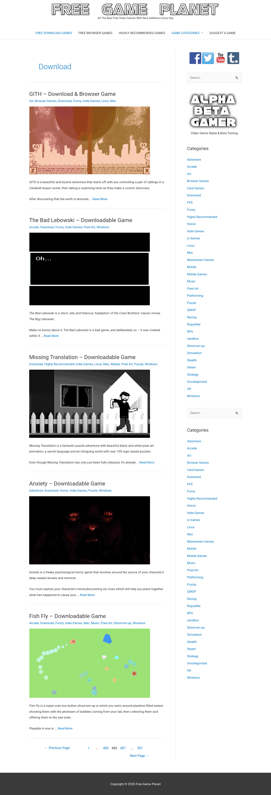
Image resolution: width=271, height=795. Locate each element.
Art (31, 101)
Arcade (34, 227)
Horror (64, 490)
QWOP (191, 309)
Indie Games (92, 101)
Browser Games (46, 101)
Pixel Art (90, 227)
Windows (104, 227)
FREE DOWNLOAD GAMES (53, 33)
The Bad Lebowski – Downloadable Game (80, 220)
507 (141, 747)
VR (189, 387)
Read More (100, 199)
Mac (115, 101)
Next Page (139, 755)
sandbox (193, 338)
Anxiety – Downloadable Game (67, 483)
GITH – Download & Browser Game (72, 94)
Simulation (194, 352)
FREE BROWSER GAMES (95, 33)
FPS (190, 202)
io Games (193, 238)
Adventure (36, 490)
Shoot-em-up (124, 622)
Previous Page (57, 747)
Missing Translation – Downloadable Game (82, 356)
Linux (106, 101)
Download (66, 101)
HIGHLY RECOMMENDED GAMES (142, 33)
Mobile (117, 364)
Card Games (195, 188)
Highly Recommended (60, 364)
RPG (190, 330)
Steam (191, 366)
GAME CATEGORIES (185, 33)
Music (96, 622)
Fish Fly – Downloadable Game (67, 615)
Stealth (192, 359)
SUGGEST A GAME (222, 33)
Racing (192, 316)
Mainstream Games (200, 259)
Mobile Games (197, 273)
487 (123, 747)
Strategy (193, 373)
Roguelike (194, 323)
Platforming (195, 295)
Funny (78, 101)
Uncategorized (197, 380)
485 (106, 747)
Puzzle (141, 364)
